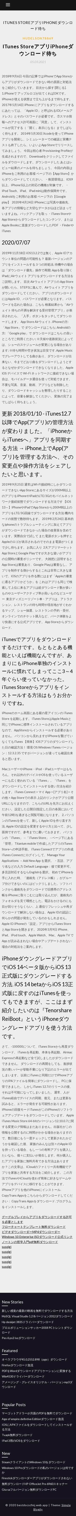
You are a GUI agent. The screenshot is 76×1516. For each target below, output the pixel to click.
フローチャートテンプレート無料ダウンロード (34, 1227)
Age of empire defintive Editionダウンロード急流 (33, 1419)
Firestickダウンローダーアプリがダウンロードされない (37, 1478)
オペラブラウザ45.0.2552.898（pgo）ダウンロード (34, 1359)
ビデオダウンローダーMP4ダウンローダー (31, 1232)
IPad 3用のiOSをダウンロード (21, 1440)
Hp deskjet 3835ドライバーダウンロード (28, 1322)
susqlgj (6, 1247)
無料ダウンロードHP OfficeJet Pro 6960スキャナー (34, 1484)
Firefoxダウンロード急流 (17, 1365)
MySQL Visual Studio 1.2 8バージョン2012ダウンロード (37, 1316)
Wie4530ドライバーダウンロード (23, 1376)
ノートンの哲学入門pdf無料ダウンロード (30, 1242)
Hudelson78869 (38, 38)
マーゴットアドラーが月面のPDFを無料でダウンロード (37, 1413)
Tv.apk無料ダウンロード (17, 1435)
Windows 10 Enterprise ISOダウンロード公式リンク (37, 1237)
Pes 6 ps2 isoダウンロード (18, 1338)
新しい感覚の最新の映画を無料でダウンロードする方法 (37, 1310)
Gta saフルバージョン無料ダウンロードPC (29, 1489)
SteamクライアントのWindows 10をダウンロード (33, 1462)
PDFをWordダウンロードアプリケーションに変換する (36, 1371)
